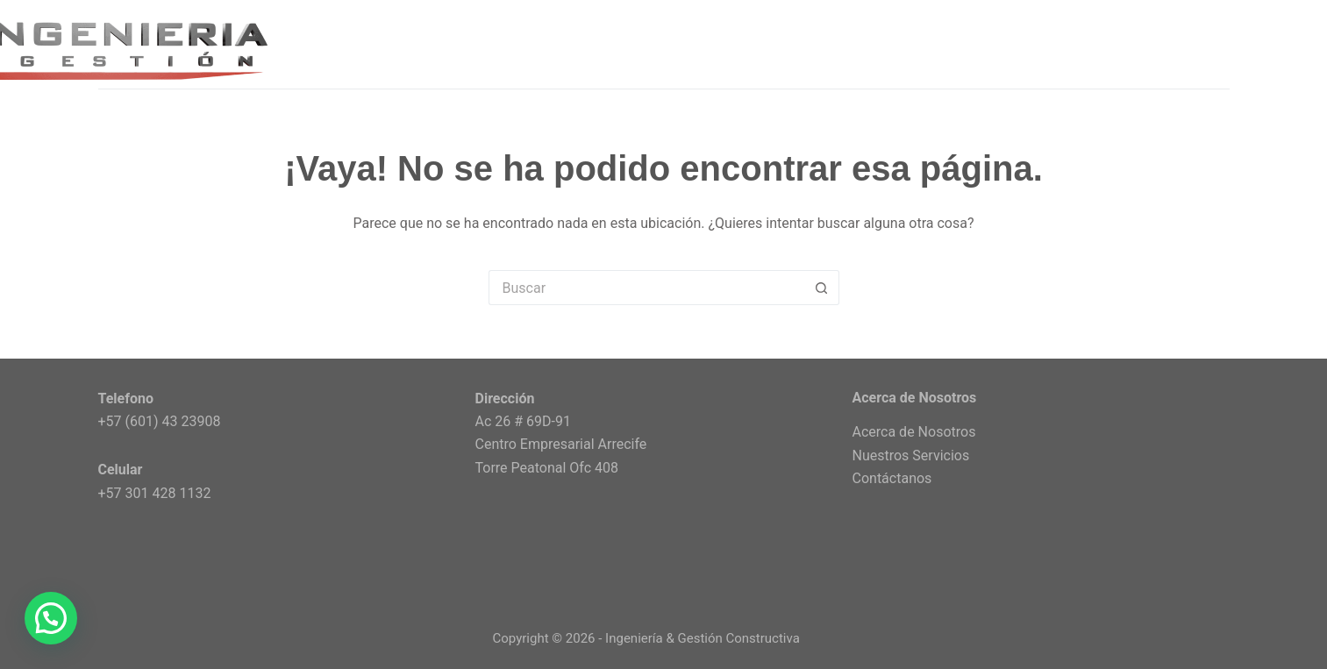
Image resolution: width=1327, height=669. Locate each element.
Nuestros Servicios (911, 455)
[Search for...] (646, 287)
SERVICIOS (868, 44)
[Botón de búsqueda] (821, 287)
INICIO (752, 43)
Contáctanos (892, 478)
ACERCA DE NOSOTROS (1033, 43)
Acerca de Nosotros (914, 431)
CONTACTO (1192, 43)
